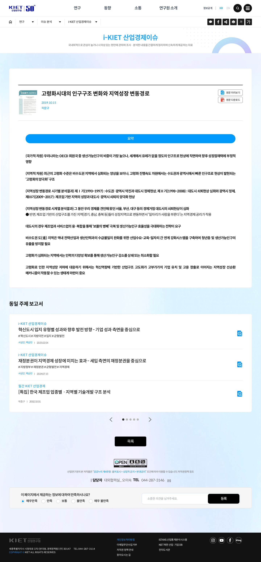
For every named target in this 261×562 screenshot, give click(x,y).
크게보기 (248, 22)
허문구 (45, 108)
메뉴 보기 (248, 8)
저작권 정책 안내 (125, 549)
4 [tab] (134, 419)
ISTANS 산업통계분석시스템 (173, 539)
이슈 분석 (46, 22)
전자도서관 (164, 549)
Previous (111, 419)
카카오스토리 (210, 22)
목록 (130, 441)
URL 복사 (226, 22)
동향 (107, 8)
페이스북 (218, 22)
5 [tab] (138, 419)
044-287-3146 (152, 480)
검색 (237, 8)
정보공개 (207, 8)
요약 (130, 138)
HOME (10, 21)
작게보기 (241, 22)
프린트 (233, 22)
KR (221, 8)
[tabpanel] (130, 363)
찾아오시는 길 (123, 555)
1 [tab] (123, 419)
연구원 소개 (168, 8)
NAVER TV (213, 540)
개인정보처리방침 (125, 539)
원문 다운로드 (233, 100)
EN (228, 8)
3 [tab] (130, 419)
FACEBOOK (230, 540)
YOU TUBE (221, 540)
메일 (169, 481)
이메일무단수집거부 (127, 544)
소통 (137, 8)
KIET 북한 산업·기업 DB (171, 544)
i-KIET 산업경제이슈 (80, 22)
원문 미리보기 (233, 92)
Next (150, 419)
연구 (77, 8)
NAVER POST (238, 540)
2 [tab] (127, 419)
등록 (224, 499)
